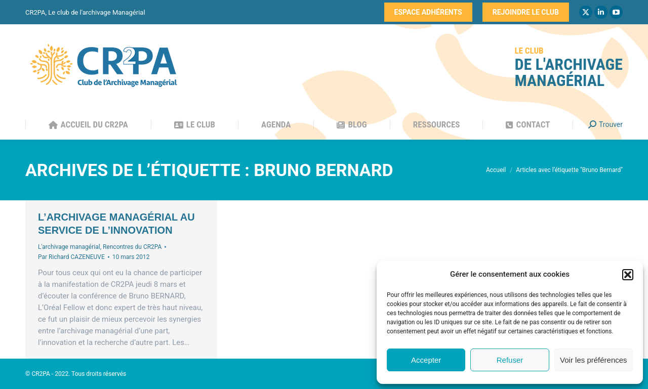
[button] (628, 275)
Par (71, 257)
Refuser (510, 360)
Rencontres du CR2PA (132, 246)
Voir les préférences (593, 360)
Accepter (426, 360)
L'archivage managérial (69, 246)
